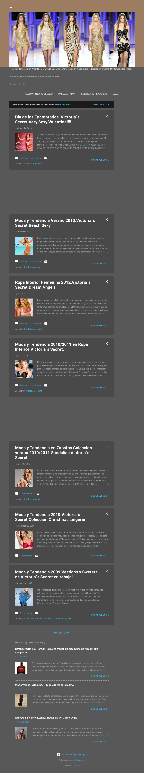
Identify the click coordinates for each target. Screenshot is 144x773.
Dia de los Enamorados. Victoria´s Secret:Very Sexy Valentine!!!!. (47, 120)
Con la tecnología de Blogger (72, 754)
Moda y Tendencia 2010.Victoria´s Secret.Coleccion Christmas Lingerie (50, 517)
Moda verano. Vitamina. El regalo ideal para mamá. (44, 685)
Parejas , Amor (59, 94)
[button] (107, 117)
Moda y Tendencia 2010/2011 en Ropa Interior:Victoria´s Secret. (51, 347)
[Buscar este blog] (72, 84)
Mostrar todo (101, 105)
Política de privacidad (86, 94)
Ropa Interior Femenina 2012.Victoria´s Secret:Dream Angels (53, 285)
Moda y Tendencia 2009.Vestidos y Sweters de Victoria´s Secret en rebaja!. (56, 575)
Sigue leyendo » (100, 161)
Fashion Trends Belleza (31, 94)
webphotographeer (79, 760)
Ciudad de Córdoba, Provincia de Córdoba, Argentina (48, 619)
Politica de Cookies (115, 94)
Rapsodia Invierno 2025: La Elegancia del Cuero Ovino (46, 718)
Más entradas (61, 633)
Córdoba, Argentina (33, 164)
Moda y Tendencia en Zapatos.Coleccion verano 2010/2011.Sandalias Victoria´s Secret (53, 453)
